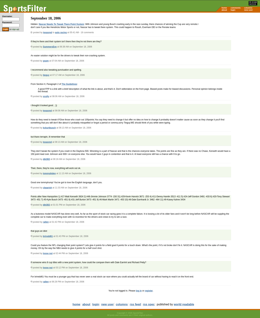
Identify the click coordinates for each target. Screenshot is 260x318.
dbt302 (46, 159)
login (233, 10)
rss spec (149, 304)
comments (235, 8)
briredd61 (48, 236)
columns (248, 8)
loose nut (48, 253)
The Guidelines (69, 84)
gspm (46, 61)
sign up (15, 29)
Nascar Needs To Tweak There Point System (61, 24)
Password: (7, 22)
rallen (46, 222)
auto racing (61, 32)
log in (139, 290)
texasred (47, 32)
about (224, 10)
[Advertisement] (229, 41)
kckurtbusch (49, 128)
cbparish (47, 187)
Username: (7, 16)
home (224, 8)
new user (248, 10)
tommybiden (49, 173)
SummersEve (50, 46)
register (149, 290)
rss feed (135, 304)
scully (46, 96)
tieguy (46, 75)
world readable (184, 304)
